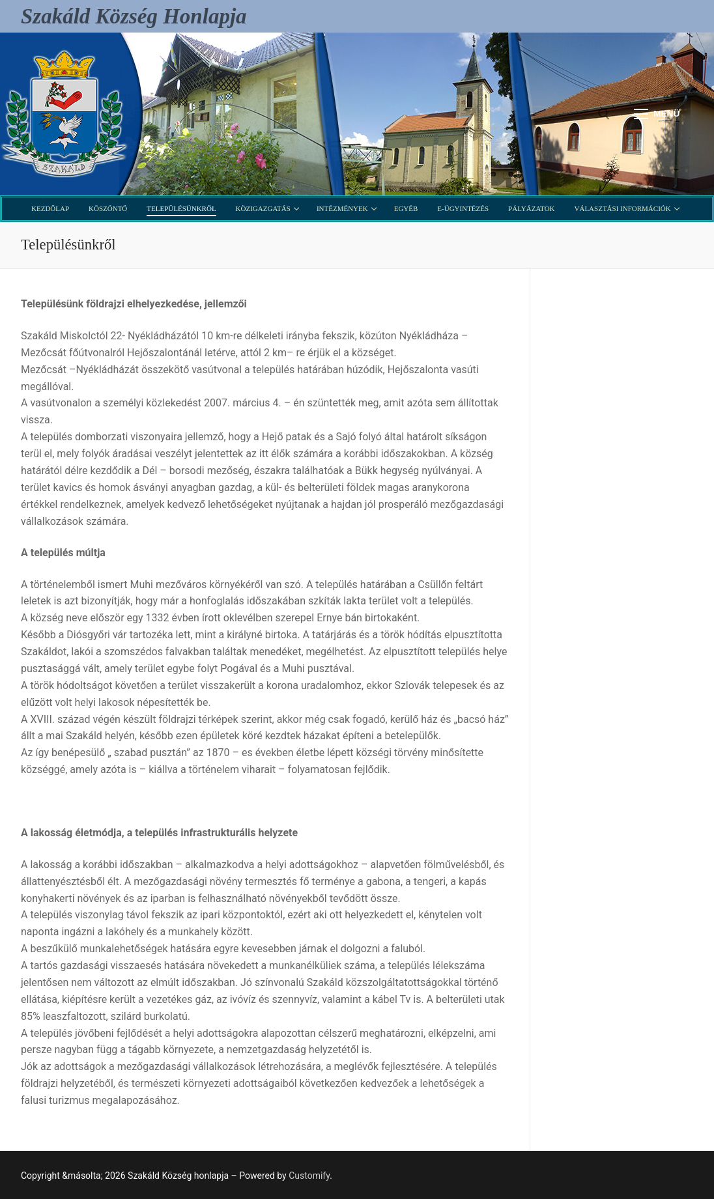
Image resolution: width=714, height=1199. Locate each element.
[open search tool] (604, 114)
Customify (309, 1175)
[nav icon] (656, 114)
